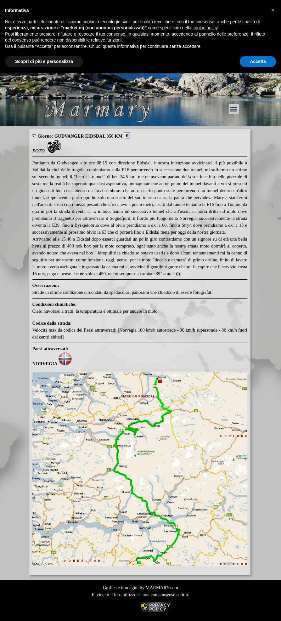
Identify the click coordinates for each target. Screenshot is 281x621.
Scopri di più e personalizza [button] (44, 61)
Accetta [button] (258, 61)
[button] (273, 10)
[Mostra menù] (234, 109)
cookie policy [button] (205, 27)
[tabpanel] (139, 351)
